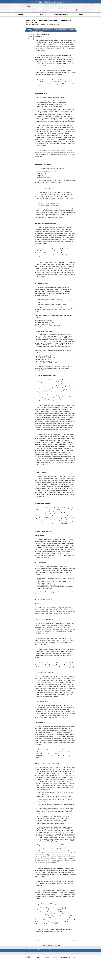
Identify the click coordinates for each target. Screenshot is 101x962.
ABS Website (61, 2)
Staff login (72, 957)
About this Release (30, 35)
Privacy (55, 957)
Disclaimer (46, 957)
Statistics (20, 14)
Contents (30, 38)
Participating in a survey (60, 14)
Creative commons (29, 956)
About (81, 14)
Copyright (37, 957)
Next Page (74, 940)
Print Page (34, 31)
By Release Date (29, 18)
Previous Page (37, 940)
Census (40, 14)
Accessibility (63, 957)
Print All (40, 31)
